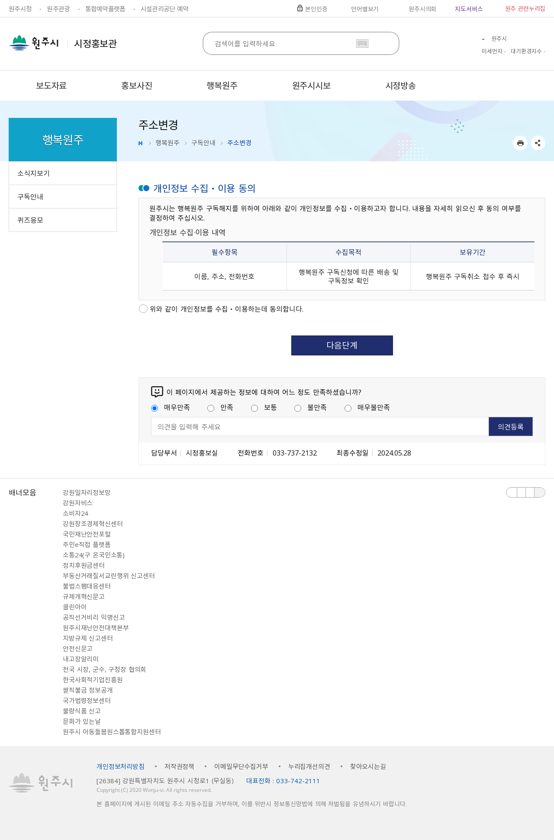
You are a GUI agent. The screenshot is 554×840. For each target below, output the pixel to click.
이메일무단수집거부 (241, 766)
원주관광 (58, 8)
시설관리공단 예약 (164, 8)
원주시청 (20, 8)
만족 (220, 407)
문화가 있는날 (82, 721)
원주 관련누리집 (525, 8)
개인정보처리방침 (121, 766)
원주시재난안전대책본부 (96, 627)
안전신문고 (78, 648)
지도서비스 (469, 8)
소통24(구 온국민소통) (94, 555)
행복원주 (167, 142)
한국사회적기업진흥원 (93, 679)
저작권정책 (179, 766)
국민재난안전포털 (87, 534)
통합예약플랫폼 (105, 8)
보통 (264, 407)
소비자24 (75, 513)
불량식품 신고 (82, 711)
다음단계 (342, 345)
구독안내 (203, 142)
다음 (530, 492)
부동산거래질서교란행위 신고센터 (109, 575)
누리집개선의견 (309, 766)
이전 (511, 492)
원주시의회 (422, 8)
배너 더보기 (540, 492)
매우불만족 (367, 407)
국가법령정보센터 (87, 700)
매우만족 (170, 407)
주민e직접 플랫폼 (87, 544)
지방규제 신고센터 (88, 638)
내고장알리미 (81, 659)
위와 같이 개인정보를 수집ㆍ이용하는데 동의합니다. (226, 308)
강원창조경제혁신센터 (93, 523)
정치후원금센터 (84, 565)
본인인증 (316, 8)
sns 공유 (538, 143)
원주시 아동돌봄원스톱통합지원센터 (112, 731)
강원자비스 (78, 503)
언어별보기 (365, 8)
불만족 (310, 407)
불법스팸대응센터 (87, 586)
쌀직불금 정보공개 (88, 690)
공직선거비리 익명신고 (94, 617)
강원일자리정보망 (87, 492)
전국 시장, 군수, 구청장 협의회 (104, 669)
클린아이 (75, 607)
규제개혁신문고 (84, 596)
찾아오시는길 (368, 766)
